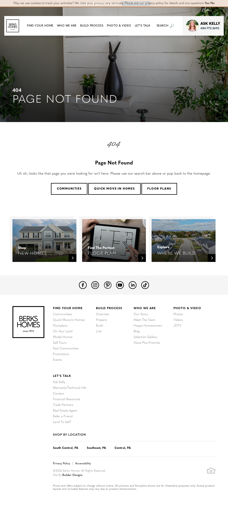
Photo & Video (187, 308)
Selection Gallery (145, 337)
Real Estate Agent (65, 410)
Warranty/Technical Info (69, 388)
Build (99, 325)
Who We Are (145, 308)
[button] (41, 26)
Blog (137, 331)
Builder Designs (72, 475)
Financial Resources (66, 399)
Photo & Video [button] (121, 25)
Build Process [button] (93, 25)
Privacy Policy (61, 463)
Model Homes (62, 337)
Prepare (101, 320)
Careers (58, 393)
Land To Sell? (62, 422)
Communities (69, 188)
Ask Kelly (59, 382)
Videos (178, 320)
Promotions (61, 354)
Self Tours (59, 343)
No (212, 3)
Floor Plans (159, 188)
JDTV (177, 325)
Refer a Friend (62, 416)
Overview (102, 314)
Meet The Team (145, 320)
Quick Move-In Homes (114, 188)
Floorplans (60, 325)
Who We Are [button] (68, 25)
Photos (178, 314)
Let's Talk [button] (144, 25)
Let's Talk (62, 376)
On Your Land (62, 331)
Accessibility (83, 463)
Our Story (141, 314)
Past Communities (65, 348)
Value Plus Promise (147, 343)
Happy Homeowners (148, 325)
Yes (207, 3)
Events (57, 360)
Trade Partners (63, 405)
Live (98, 331)
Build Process (109, 308)
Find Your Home (68, 308)
